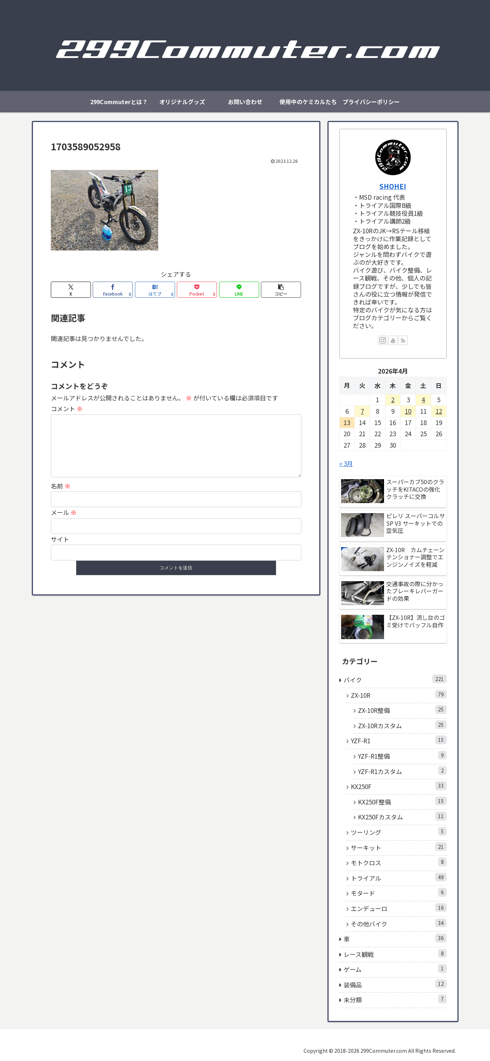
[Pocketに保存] (197, 290)
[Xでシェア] (71, 290)
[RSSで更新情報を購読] (403, 340)
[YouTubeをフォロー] (393, 340)
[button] (281, 290)
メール (64, 523)
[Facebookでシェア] (113, 290)
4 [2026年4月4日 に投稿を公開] (423, 399)
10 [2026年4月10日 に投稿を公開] (408, 411)
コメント (67, 408)
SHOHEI (392, 186)
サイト (60, 550)
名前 (61, 497)
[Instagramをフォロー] (382, 340)
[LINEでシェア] (239, 290)
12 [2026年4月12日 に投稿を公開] (439, 411)
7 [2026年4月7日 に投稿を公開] (362, 411)
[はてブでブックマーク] (155, 290)
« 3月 (346, 463)
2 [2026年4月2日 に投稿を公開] (392, 399)
